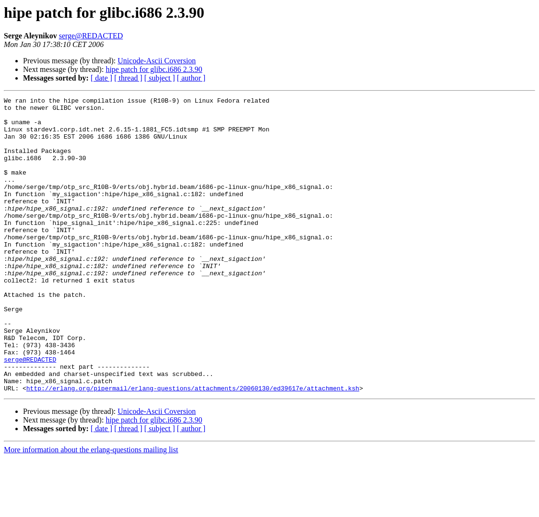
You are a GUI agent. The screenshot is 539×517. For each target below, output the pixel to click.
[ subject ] (159, 78)
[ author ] (191, 78)
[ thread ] (128, 78)
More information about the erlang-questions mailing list (91, 509)
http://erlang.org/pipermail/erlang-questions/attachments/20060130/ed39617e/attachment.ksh (192, 447)
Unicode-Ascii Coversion (156, 61)
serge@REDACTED (91, 36)
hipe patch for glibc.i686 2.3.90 (153, 69)
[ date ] (101, 78)
